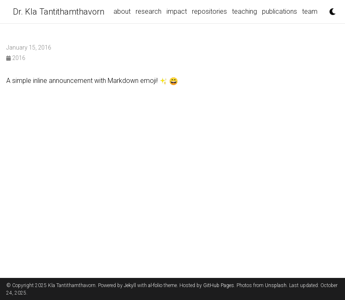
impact (176, 11)
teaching (244, 11)
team (309, 11)
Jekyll (130, 285)
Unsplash (276, 285)
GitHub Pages (218, 285)
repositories (209, 11)
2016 (15, 58)
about (122, 11)
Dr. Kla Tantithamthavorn (58, 12)
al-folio (155, 285)
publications (279, 11)
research (148, 11)
